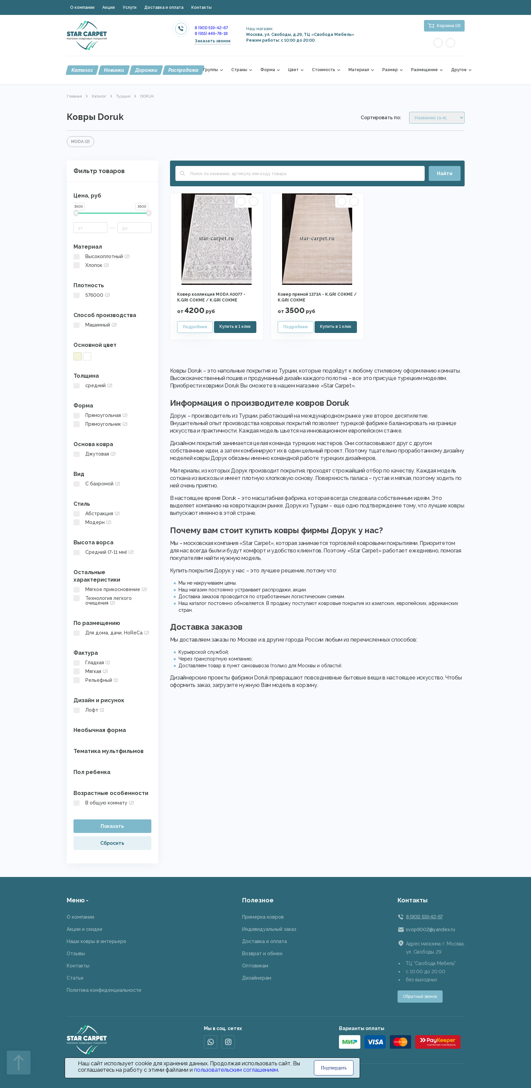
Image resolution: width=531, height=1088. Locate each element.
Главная (74, 96)
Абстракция (96, 513)
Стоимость (323, 70)
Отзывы (76, 953)
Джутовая (94, 454)
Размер (390, 70)
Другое (459, 70)
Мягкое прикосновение (110, 589)
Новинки (114, 70)
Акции (108, 7)
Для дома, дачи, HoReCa (111, 632)
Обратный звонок (420, 996)
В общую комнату (103, 802)
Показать (112, 826)
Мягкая (90, 671)
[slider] (76, 212)
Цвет (293, 70)
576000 (91, 295)
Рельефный (95, 680)
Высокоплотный (101, 256)
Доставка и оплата (164, 7)
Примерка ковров (263, 917)
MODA (80, 141)
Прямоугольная (100, 415)
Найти (444, 173)
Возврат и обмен (262, 953)
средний (92, 385)
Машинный (95, 324)
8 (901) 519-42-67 (211, 27)
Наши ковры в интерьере (96, 941)
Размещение (424, 70)
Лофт (88, 710)
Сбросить (112, 843)
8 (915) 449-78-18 (211, 33)
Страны (239, 70)
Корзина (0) (449, 25)
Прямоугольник (100, 424)
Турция (123, 96)
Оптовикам (255, 965)
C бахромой (96, 483)
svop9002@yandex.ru (430, 929)
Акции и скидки (84, 929)
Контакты (201, 7)
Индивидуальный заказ (269, 929)
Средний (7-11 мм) (103, 552)
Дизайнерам (256, 978)
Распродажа (183, 70)
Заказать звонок (213, 41)
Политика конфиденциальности (104, 990)
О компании (82, 7)
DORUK (147, 96)
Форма (267, 70)
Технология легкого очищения (102, 600)
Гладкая (91, 662)
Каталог (82, 70)
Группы (210, 70)
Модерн (92, 522)
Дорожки (146, 70)
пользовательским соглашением (236, 1070)
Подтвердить (334, 1067)
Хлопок (91, 265)
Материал (358, 70)
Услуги (129, 7)
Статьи (75, 978)
